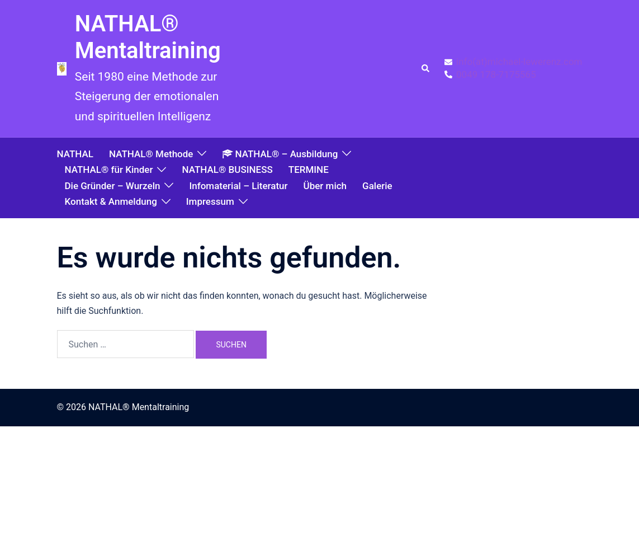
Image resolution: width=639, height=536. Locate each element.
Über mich (325, 185)
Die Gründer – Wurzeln (112, 185)
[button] (426, 69)
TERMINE (308, 169)
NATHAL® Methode (151, 153)
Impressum (210, 201)
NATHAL (75, 153)
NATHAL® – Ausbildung (280, 153)
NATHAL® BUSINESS (227, 169)
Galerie (377, 185)
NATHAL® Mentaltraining (148, 37)
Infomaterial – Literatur (238, 185)
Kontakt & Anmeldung (111, 201)
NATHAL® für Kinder (109, 169)
